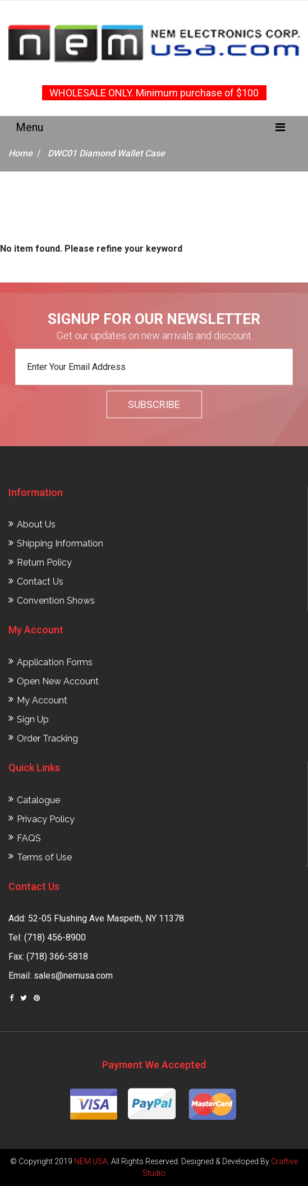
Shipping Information (60, 543)
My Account (42, 700)
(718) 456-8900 (55, 937)
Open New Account (58, 681)
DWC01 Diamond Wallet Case (106, 153)
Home (20, 153)
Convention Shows (56, 600)
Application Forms (55, 662)
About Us (36, 524)
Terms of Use (44, 857)
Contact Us (40, 581)
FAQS (29, 838)
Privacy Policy (46, 819)
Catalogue (38, 800)
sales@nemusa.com (73, 975)
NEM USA (91, 1161)
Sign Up (33, 719)
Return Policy (44, 562)
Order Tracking (47, 738)
